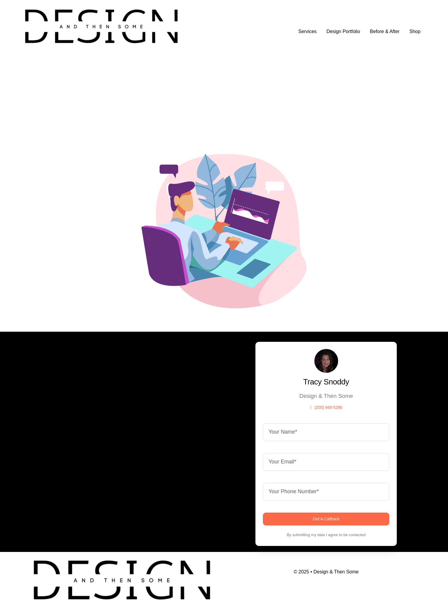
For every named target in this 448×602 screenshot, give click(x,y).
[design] (101, 9)
